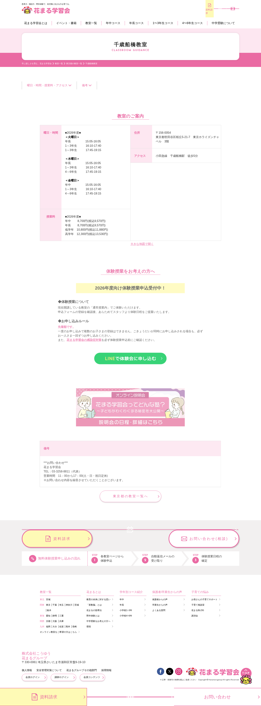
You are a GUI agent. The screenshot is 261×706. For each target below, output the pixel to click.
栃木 (49, 610)
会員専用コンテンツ (228, 12)
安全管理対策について (49, 669)
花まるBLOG (197, 610)
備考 (85, 85)
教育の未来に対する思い (98, 599)
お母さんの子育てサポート (204, 599)
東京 (48, 604)
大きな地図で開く (142, 243)
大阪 (55, 621)
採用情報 (106, 669)
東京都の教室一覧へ (130, 496)
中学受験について (223, 23)
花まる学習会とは (35, 23)
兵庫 (61, 621)
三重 (61, 615)
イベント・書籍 (66, 23)
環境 (88, 626)
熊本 (68, 626)
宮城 (48, 599)
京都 (48, 621)
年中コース (113, 23)
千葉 (55, 604)
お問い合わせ (217, 696)
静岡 (55, 615)
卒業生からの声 (159, 604)
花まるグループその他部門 (81, 669)
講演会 (194, 615)
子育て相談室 (197, 604)
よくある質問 (158, 610)
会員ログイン (33, 676)
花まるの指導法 (94, 610)
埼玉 (61, 604)
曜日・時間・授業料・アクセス (47, 85)
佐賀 (61, 626)
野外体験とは (93, 615)
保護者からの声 (159, 599)
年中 (122, 599)
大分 (55, 626)
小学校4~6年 (126, 615)
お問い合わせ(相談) (208, 538)
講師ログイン (62, 676)
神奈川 (69, 604)
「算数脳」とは (94, 604)
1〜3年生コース (163, 23)
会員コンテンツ (92, 676)
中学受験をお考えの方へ (98, 621)
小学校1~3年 (126, 610)
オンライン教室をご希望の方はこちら (58, 631)
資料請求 (185, 11)
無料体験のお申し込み (207, 11)
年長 (122, 604)
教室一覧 (91, 23)
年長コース (136, 23)
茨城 (76, 604)
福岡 (48, 626)
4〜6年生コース (192, 23)
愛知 (48, 615)
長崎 (74, 626)
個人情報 (27, 669)
